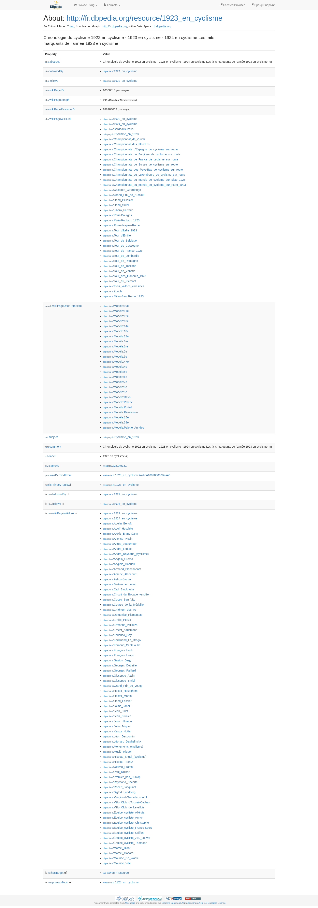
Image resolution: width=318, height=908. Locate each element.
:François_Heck (118, 650)
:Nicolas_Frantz (118, 761)
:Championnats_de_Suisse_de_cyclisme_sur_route (140, 164)
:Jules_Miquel (116, 726)
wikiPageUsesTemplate (63, 305)
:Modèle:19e (116, 336)
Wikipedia (130, 903)
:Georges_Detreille (120, 665)
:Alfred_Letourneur (119, 543)
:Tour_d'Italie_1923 (120, 230)
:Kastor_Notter (117, 731)
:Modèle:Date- (117, 397)
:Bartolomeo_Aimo (119, 584)
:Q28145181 (115, 465)
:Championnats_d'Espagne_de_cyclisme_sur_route (140, 149)
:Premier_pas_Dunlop (122, 777)
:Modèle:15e (116, 417)
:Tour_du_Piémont (119, 281)
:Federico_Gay (117, 635)
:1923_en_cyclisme (121, 484)
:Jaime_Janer (116, 706)
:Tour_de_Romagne (120, 260)
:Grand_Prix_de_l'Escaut (123, 195)
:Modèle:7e (115, 382)
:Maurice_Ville (117, 863)
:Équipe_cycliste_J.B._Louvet (126, 837)
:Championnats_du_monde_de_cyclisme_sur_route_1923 (144, 184)
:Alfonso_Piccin (117, 538)
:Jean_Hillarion (117, 721)
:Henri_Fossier (117, 701)
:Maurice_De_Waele (121, 858)
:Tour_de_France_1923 (122, 250)
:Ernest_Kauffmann (120, 630)
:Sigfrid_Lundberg (119, 792)
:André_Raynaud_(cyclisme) (126, 554)
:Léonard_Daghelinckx (122, 741)
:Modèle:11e (116, 311)
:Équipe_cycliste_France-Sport (127, 827)
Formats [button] (111, 5)
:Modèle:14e (116, 326)
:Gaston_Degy (117, 660)
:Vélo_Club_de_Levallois (123, 807)
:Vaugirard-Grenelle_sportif (125, 797)
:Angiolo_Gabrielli (119, 564)
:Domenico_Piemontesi (122, 614)
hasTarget (55, 872)
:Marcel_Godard (118, 853)
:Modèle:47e (116, 361)
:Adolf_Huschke (118, 528)
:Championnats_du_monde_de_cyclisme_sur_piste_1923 (144, 179)
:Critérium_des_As (119, 609)
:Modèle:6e (115, 376)
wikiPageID (54, 90)
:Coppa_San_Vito (119, 599)
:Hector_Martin (117, 695)
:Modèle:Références (121, 412)
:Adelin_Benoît (117, 523)
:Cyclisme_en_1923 (121, 134)
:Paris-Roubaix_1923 (121, 220)
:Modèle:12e (116, 316)
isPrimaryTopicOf (58, 484)
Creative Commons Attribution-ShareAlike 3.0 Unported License (193, 903)
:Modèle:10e (116, 305)
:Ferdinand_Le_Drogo (122, 640)
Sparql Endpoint (263, 5)
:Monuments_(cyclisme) (123, 746)
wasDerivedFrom (58, 475)
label (50, 456)
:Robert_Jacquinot (119, 787)
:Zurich (112, 291)
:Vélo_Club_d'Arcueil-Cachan (126, 802)
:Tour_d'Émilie (117, 235)
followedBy (54, 71)
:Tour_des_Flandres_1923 (124, 276)
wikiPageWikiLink (58, 118)
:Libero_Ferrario (118, 210)
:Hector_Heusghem (120, 690)
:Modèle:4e (115, 366)
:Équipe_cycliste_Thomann (125, 843)
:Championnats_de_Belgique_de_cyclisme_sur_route (141, 154)
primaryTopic (58, 882)
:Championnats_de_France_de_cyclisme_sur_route (140, 159)
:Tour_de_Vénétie (119, 271)
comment (53, 446)
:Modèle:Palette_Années (123, 427)
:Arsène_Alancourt (119, 574)
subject (51, 437)
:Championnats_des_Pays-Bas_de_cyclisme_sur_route (143, 169)
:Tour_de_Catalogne (121, 245)
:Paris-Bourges (117, 215)
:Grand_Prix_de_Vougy (122, 685)
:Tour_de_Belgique (120, 240)
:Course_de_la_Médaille (123, 604)
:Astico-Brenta (117, 579)
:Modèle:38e (116, 422)
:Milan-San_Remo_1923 (123, 296)
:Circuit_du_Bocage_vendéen (126, 594)
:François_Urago (118, 655)
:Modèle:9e (115, 392)
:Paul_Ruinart (116, 772)
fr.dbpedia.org (162, 26)
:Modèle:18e (116, 331)
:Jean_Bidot (115, 711)
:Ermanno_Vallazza (120, 624)
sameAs (52, 465)
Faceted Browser (232, 5)
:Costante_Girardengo (122, 189)
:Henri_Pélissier (118, 200)
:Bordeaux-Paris (118, 129)
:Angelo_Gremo (118, 559)
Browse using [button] (85, 5)
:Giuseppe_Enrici (119, 680)
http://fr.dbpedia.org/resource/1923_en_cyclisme (144, 18)
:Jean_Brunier (117, 716)
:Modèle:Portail (117, 407)
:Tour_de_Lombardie (121, 255)
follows (51, 80)
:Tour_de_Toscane (119, 266)
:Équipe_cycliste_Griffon (123, 832)
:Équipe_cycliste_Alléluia (123, 812)
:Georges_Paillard (119, 670)
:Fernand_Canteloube (122, 645)
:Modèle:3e (115, 356)
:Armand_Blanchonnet (122, 569)
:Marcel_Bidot (116, 848)
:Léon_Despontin (118, 736)
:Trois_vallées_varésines (123, 286)
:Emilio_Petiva (117, 619)
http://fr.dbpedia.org (114, 26)
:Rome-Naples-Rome (121, 225)
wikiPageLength (57, 99)
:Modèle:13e (116, 321)
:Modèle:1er (115, 341)
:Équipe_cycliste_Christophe (126, 822)
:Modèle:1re (115, 346)
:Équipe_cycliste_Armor (123, 817)
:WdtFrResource (116, 872)
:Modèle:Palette (118, 402)
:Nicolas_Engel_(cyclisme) (124, 756)
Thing (70, 26)
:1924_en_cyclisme (120, 71)
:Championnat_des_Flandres (126, 144)
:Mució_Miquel (117, 751)
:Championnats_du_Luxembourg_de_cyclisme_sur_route (144, 174)
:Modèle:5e (115, 371)
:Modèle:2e (115, 351)
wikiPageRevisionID (60, 109)
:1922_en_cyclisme (120, 80)
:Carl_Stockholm (118, 589)
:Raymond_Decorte (120, 782)
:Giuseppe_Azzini (119, 675)
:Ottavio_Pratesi (118, 766)
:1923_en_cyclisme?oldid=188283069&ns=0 (136, 475)
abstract (52, 61)
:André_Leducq (117, 548)
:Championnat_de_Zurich (124, 139)
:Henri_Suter (116, 205)
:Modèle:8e (115, 387)
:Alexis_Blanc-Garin (120, 533)
